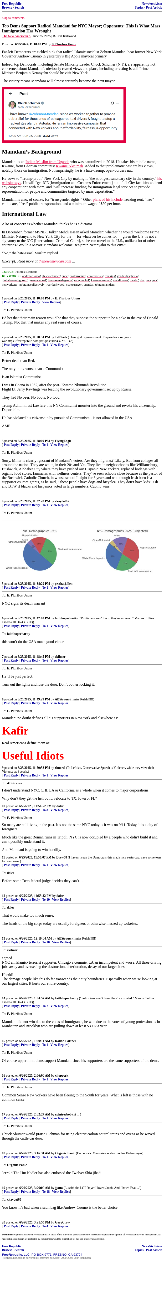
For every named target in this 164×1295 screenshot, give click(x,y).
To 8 (45, 810)
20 (3, 1222)
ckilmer (60, 656)
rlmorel (60, 768)
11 (3, 857)
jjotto (59, 1188)
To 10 (46, 899)
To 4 (45, 1226)
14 (3, 998)
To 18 (46, 1191)
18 (3, 1153)
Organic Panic (65, 1153)
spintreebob (63, 1114)
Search (19, 7)
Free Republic (11, 3)
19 (3, 1188)
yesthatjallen (63, 584)
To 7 (45, 1006)
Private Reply (30, 302)
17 (3, 1114)
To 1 (45, 345)
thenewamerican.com (55, 261)
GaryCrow (62, 1222)
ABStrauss (62, 699)
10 (3, 806)
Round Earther (65, 1041)
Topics (139, 7)
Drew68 (61, 857)
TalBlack (61, 337)
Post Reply (11, 302)
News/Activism (152, 3)
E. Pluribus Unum (67, 298)
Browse (7, 7)
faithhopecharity (66, 618)
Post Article (154, 7)
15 (3, 1041)
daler (60, 806)
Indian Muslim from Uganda (47, 162)
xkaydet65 (62, 501)
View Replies (51, 302)
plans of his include (108, 199)
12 (3, 896)
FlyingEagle (63, 441)
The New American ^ (16, 36)
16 (3, 1075)
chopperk (61, 1075)
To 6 (45, 660)
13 (3, 938)
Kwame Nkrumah (69, 166)
